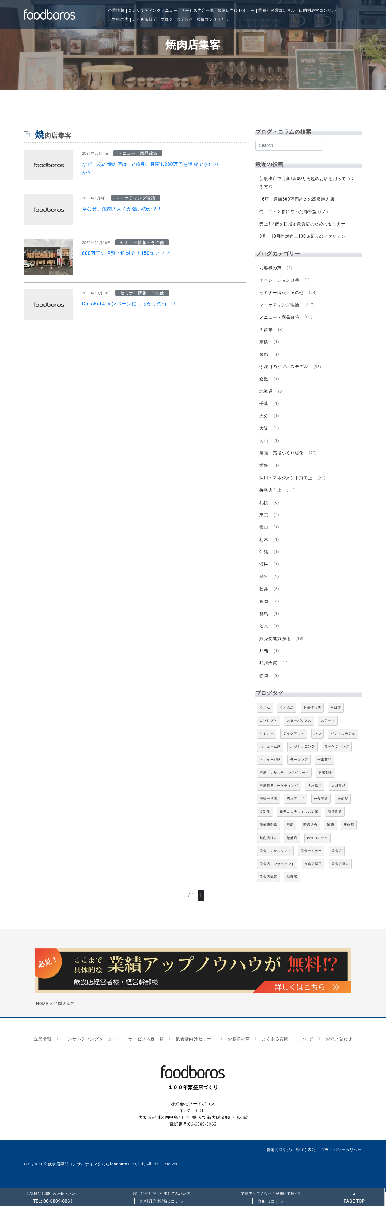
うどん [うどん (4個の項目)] (265, 724)
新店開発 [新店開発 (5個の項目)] (335, 828)
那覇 (264, 666)
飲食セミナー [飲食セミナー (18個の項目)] (311, 867)
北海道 (266, 397)
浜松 (264, 576)
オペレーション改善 (280, 282)
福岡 (264, 615)
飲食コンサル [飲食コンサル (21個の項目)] (317, 854)
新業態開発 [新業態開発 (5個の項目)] (268, 841)
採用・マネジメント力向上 (286, 487)
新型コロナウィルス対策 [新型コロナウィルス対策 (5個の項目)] (299, 828)
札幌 (264, 513)
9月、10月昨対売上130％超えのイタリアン (303, 238)
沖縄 (264, 564)
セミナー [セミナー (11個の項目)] (267, 750)
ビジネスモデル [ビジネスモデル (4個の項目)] (343, 750)
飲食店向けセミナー (236, 10)
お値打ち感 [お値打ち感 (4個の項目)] (312, 724)
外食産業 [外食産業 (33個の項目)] (321, 815)
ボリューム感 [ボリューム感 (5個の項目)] (270, 763)
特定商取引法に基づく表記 (291, 1163)
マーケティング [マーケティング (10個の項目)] (336, 763)
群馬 (264, 627)
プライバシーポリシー (341, 1163)
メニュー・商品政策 (280, 321)
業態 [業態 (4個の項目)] (330, 841)
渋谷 (264, 589)
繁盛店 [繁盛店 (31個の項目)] (292, 854)
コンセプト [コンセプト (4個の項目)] (268, 737)
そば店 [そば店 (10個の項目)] (336, 724)
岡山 (264, 449)
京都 (264, 359)
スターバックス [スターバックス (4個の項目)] (299, 737)
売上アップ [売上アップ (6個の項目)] (295, 815)
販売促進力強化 (275, 653)
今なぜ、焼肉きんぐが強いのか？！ (122, 209)
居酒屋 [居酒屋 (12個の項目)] (342, 815)
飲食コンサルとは (213, 19)
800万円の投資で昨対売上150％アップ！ (128, 253)
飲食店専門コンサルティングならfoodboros (88, 1178)
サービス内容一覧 (197, 10)
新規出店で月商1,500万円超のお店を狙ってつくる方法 (307, 182)
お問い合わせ (332, 1054)
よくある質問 (144, 19)
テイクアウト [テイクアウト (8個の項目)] (293, 750)
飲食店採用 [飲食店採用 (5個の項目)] (313, 880)
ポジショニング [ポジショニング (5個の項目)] (302, 763)
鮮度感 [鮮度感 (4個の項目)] (292, 893)
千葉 (264, 410)
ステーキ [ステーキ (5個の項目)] (328, 737)
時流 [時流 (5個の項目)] (290, 841)
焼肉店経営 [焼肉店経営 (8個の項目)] (268, 854)
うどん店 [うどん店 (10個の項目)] (287, 724)
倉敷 (264, 385)
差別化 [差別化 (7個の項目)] (265, 828)
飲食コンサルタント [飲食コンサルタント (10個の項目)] (275, 867)
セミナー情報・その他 (282, 295)
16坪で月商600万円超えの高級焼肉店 (297, 199)
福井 (264, 602)
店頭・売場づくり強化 (282, 461)
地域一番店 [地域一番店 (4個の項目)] (268, 815)
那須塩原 (269, 678)
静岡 (264, 691)
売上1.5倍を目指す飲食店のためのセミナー (303, 225)
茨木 (264, 640)
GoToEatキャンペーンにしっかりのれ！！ (129, 304)
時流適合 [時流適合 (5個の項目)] (310, 841)
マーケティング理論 (280, 308)
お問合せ (184, 19)
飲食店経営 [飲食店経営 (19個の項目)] (340, 880)
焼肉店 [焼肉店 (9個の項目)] (349, 841)
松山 (264, 538)
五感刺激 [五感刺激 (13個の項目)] (325, 789)
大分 (264, 423)
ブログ (166, 19)
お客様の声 (118, 19)
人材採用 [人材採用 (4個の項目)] (315, 802)
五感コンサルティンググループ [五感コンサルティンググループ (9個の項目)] (284, 789)
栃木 (264, 551)
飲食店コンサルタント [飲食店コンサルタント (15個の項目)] (277, 880)
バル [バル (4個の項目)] (317, 750)
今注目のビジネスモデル (284, 372)
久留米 (266, 333)
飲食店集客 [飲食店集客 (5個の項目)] (268, 893)
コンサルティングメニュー (153, 10)
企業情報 (116, 10)
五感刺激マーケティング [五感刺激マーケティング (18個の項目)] (279, 802)
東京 (264, 525)
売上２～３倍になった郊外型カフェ (295, 212)
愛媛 (264, 474)
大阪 (264, 436)
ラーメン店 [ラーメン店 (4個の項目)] (299, 776)
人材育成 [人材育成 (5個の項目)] (338, 802)
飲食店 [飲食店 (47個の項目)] (336, 867)
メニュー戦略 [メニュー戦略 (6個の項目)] (270, 776)
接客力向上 (271, 500)
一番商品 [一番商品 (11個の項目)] (324, 776)
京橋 (264, 346)
